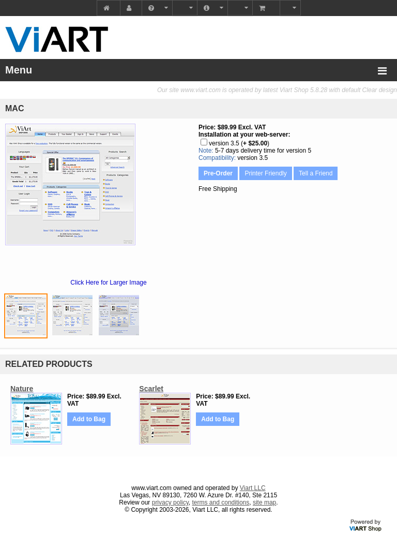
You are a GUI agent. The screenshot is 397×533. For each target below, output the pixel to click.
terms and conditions (221, 502)
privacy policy (170, 502)
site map (264, 502)
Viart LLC (253, 488)
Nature (21, 388)
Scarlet (151, 388)
